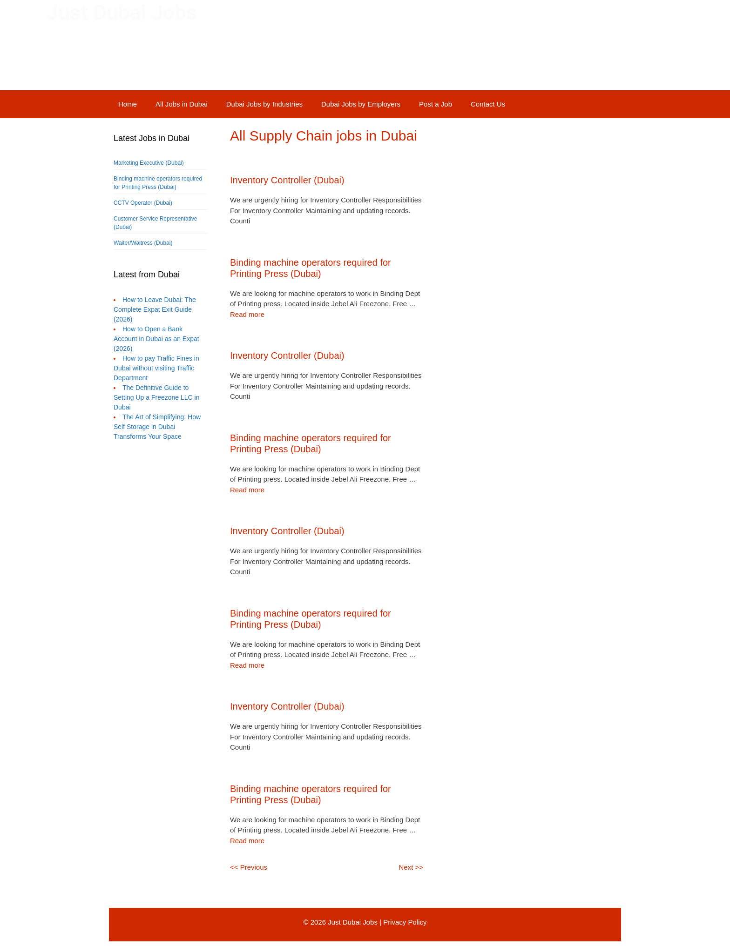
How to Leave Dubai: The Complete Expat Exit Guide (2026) (155, 309)
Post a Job (435, 104)
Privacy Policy (404, 922)
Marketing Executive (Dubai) (149, 163)
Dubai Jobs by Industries (264, 104)
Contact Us (488, 104)
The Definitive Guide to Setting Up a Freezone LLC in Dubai (156, 397)
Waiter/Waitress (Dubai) (143, 243)
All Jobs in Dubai (181, 104)
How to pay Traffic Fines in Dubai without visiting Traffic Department (156, 368)
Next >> (411, 867)
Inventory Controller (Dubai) (287, 180)
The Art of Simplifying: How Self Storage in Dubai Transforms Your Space (157, 426)
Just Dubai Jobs (122, 12)
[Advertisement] (160, 619)
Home (127, 104)
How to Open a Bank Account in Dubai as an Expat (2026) (156, 338)
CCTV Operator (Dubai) (143, 203)
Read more (247, 314)
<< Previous (248, 867)
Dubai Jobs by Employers (360, 104)
